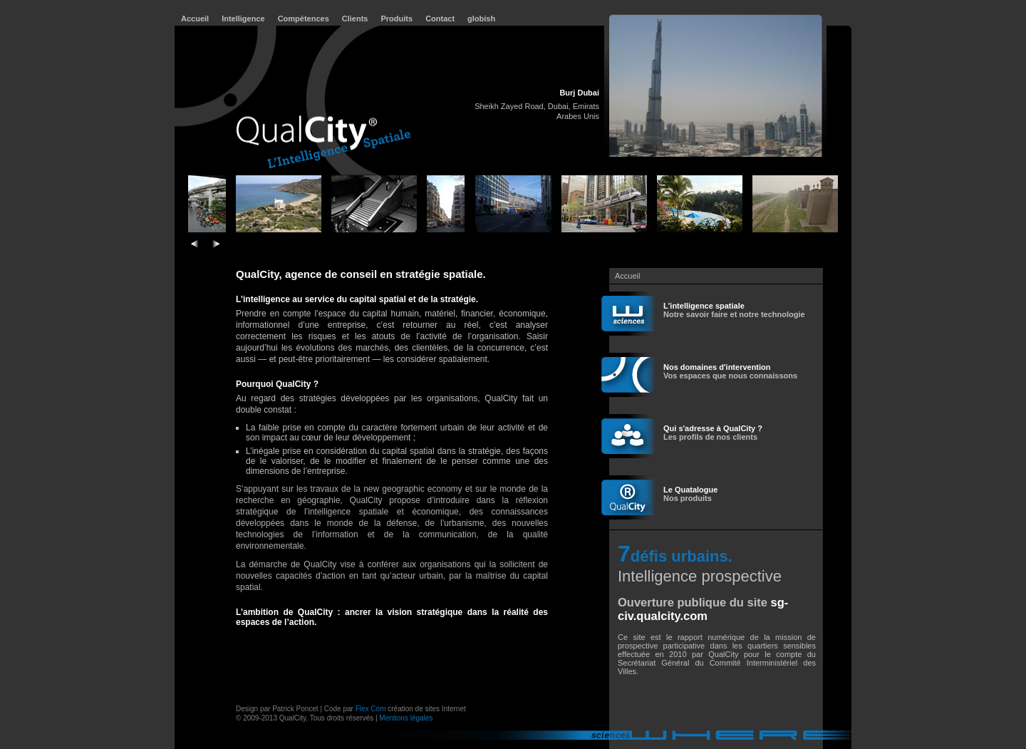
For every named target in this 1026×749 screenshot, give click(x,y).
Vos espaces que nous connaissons (730, 371)
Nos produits (690, 493)
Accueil (195, 18)
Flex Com (371, 709)
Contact (440, 18)
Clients (355, 18)
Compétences (303, 18)
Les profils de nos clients (712, 432)
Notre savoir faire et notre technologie (734, 310)
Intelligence (243, 18)
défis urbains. (681, 556)
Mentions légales (405, 718)
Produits (397, 18)
